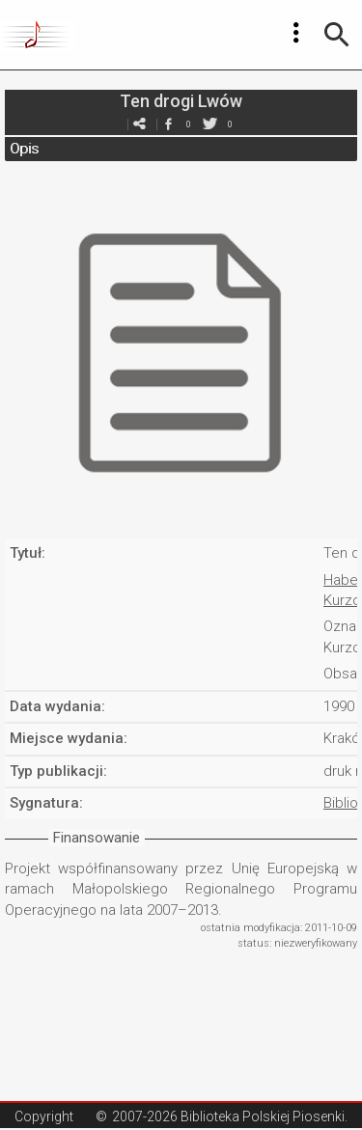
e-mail (140, 124)
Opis (24, 148)
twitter (210, 124)
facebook (169, 124)
